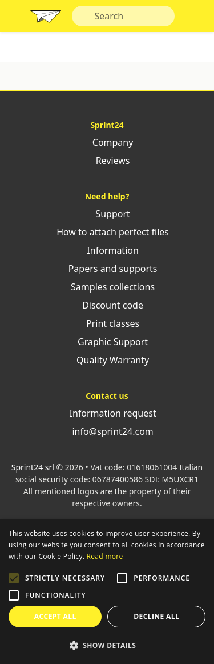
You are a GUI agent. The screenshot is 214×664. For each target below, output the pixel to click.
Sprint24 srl (32, 467)
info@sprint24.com (107, 431)
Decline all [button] (156, 616)
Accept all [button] (55, 616)
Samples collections (107, 287)
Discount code (107, 305)
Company (107, 142)
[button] (13, 578)
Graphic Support (107, 341)
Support (107, 213)
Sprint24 (46, 18)
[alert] (107, 591)
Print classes (107, 323)
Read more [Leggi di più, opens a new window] (105, 556)
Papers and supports (107, 268)
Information (107, 250)
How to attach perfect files (107, 232)
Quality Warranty (107, 360)
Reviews (107, 160)
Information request (107, 413)
